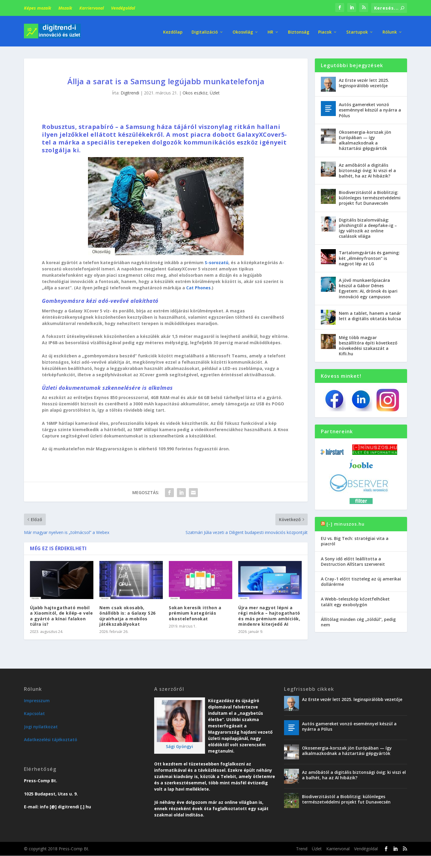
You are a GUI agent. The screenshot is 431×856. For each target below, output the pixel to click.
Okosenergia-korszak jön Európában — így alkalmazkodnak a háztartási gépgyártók (365, 138)
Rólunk (390, 29)
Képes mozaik (37, 8)
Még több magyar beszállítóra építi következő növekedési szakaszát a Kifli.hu (368, 343)
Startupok (357, 29)
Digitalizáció (205, 29)
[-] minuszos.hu (346, 521)
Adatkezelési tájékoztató (50, 737)
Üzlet (215, 90)
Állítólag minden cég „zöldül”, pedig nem (358, 619)
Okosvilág (243, 29)
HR (270, 29)
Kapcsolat (34, 711)
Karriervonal (91, 8)
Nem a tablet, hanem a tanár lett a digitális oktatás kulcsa (370, 313)
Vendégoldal (123, 8)
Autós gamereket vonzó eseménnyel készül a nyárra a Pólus (370, 107)
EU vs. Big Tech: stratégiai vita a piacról (354, 538)
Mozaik (65, 8)
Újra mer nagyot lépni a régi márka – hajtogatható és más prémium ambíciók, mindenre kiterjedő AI (269, 613)
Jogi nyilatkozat (41, 724)
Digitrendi (130, 90)
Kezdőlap (173, 29)
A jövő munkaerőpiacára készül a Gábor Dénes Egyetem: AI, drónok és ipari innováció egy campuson (368, 286)
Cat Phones (198, 285)
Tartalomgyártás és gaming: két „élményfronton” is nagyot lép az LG (369, 255)
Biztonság (298, 29)
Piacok (325, 29)
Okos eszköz (195, 90)
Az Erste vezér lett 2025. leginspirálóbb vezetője (364, 80)
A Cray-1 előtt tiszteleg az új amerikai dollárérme (361, 579)
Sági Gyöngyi (179, 744)
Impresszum (37, 698)
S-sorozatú (216, 260)
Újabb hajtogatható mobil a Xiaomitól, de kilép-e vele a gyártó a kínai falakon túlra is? (61, 613)
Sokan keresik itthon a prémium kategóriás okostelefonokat (195, 610)
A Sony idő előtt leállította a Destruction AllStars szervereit (353, 558)
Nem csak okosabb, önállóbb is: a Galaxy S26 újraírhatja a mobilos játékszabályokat (127, 613)
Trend (301, 846)
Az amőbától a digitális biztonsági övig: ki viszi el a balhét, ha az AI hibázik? (367, 168)
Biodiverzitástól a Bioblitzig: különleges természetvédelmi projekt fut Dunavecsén (369, 195)
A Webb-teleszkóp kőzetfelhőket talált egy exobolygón (355, 599)
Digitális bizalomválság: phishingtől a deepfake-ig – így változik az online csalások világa (368, 225)
